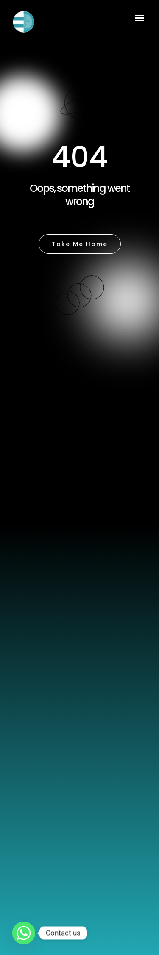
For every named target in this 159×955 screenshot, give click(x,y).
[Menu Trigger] (139, 19)
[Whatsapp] (23, 933)
